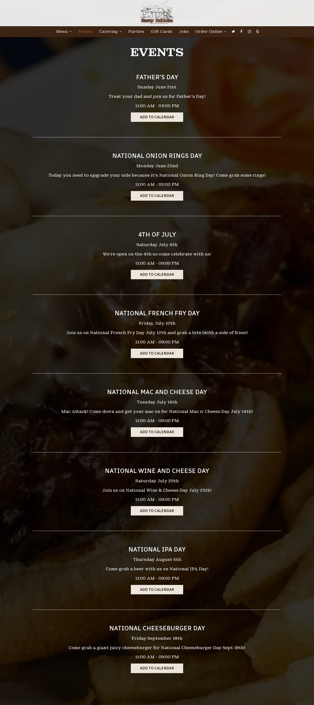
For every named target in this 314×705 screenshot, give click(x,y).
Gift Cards (161, 31)
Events (85, 31)
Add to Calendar (157, 117)
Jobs (184, 31)
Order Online (211, 31)
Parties (136, 31)
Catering (110, 31)
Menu (64, 31)
